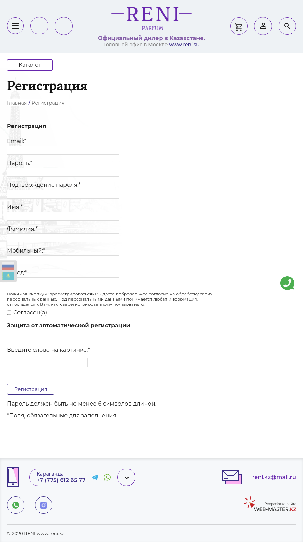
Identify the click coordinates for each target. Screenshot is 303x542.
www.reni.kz (50, 533)
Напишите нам (287, 278)
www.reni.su (184, 44)
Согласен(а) (27, 312)
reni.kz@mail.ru (274, 477)
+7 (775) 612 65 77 (61, 480)
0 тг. (238, 26)
